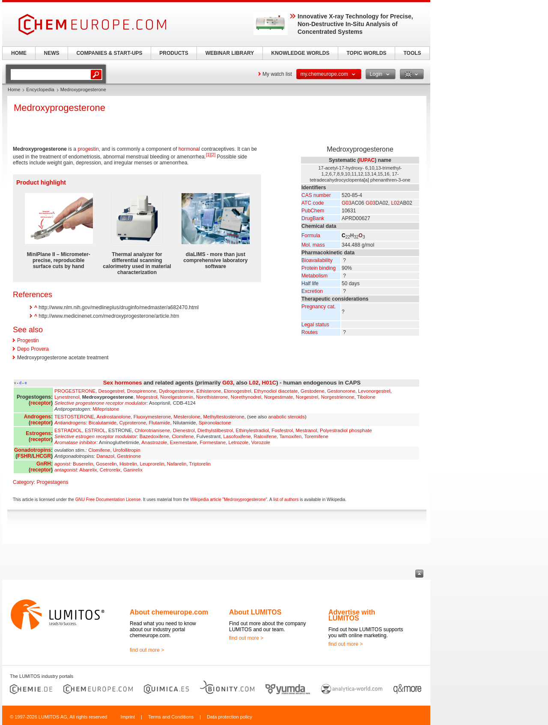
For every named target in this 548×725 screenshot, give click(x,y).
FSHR (24, 456)
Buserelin (83, 463)
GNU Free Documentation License (108, 499)
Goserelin (106, 463)
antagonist (65, 469)
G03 (346, 203)
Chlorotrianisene (152, 430)
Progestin (28, 340)
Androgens (37, 417)
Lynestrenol (66, 397)
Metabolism (314, 276)
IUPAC (367, 160)
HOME (19, 53)
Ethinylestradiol (252, 430)
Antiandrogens (70, 422)
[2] (213, 154)
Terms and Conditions (171, 716)
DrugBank (312, 218)
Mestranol (306, 430)
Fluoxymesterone (152, 416)
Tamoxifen (290, 436)
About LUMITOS (255, 612)
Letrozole (239, 442)
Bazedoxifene (154, 436)
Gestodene (313, 391)
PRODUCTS (173, 53)
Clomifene (183, 436)
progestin (87, 149)
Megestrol (147, 397)
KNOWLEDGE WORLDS (300, 53)
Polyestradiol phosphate (346, 430)
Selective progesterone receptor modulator (100, 403)
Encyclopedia (40, 89)
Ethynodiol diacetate (276, 391)
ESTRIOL (95, 430)
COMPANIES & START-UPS (109, 53)
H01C (269, 382)
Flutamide (159, 422)
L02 (395, 203)
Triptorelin (200, 463)
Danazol (105, 456)
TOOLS (412, 53)
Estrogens (38, 433)
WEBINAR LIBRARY (230, 53)
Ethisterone (209, 391)
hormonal (189, 149)
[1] (208, 154)
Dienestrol (184, 430)
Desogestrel (111, 391)
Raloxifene (265, 436)
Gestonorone (341, 391)
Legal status (315, 325)
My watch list (277, 74)
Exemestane (183, 442)
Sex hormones (122, 382)
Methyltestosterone (223, 416)
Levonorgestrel (374, 391)
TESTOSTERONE (74, 416)
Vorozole (260, 442)
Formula (310, 236)
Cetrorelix (110, 469)
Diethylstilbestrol (215, 430)
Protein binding (318, 268)
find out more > (147, 650)
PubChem (312, 211)
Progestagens (52, 482)
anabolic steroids (286, 416)
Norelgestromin (176, 397)
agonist (62, 463)
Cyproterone (132, 422)
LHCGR (42, 456)
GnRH (43, 464)
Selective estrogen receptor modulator (95, 436)
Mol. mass (313, 245)
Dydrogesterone (176, 391)
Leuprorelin (152, 463)
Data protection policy (229, 716)
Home (14, 89)
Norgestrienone (337, 397)
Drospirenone (141, 391)
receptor (40, 403)
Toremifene (316, 436)
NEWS (52, 53)
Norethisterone (212, 397)
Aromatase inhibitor (75, 442)
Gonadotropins (32, 450)
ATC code (312, 203)
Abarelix (88, 469)
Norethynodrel (246, 397)
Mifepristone (105, 409)
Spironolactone (215, 422)
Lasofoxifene (237, 436)
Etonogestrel (237, 391)
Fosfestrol (282, 430)
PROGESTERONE (74, 391)
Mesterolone (186, 416)
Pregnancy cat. (318, 307)
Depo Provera (33, 349)
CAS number (316, 195)
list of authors (285, 499)
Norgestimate (278, 397)
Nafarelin (177, 463)
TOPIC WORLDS (366, 53)
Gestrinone (129, 456)
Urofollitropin (126, 450)
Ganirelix (133, 469)
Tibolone (366, 397)
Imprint (127, 716)
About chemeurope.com (169, 612)
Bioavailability (317, 260)
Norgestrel (307, 397)
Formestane (213, 442)
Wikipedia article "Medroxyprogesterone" (228, 499)
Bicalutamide (102, 422)
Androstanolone (114, 416)
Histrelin (128, 463)
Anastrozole (154, 442)
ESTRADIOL (68, 430)
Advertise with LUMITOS (351, 615)
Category (23, 482)
